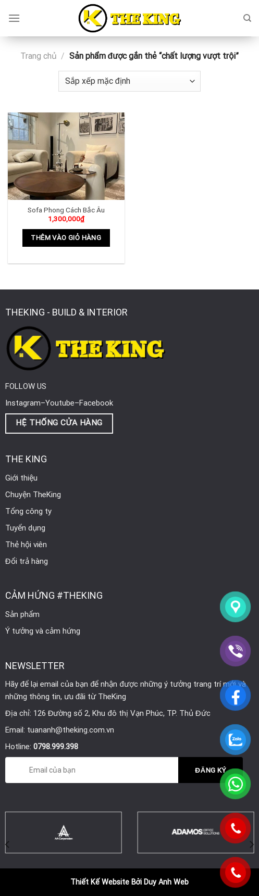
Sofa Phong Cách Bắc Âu (66, 210)
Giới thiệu (21, 478)
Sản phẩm (22, 614)
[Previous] (8, 845)
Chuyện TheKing (33, 494)
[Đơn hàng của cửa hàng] (129, 81)
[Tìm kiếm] (247, 18)
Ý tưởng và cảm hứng (42, 631)
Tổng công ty (28, 511)
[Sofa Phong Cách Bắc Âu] (66, 156)
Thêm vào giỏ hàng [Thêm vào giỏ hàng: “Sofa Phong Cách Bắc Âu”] (66, 238)
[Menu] (14, 18)
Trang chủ (38, 56)
